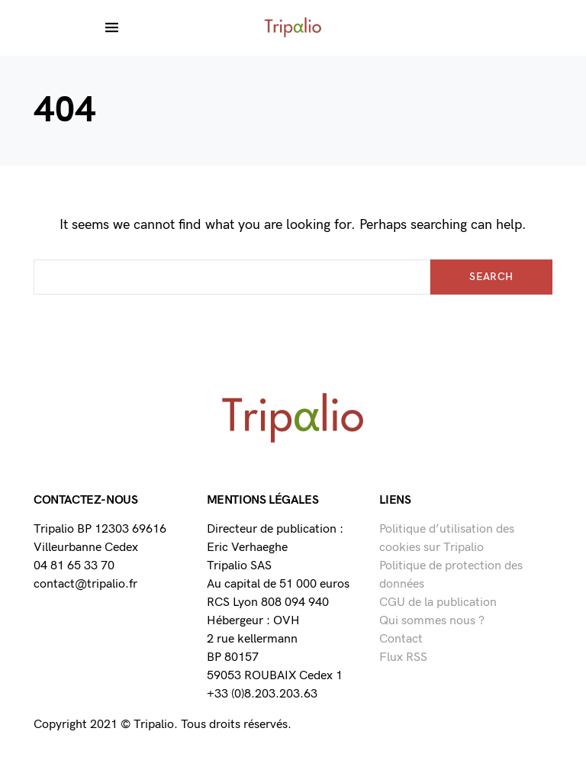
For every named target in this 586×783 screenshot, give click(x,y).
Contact (401, 639)
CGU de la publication (438, 602)
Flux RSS (403, 657)
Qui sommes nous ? (432, 621)
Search (491, 276)
